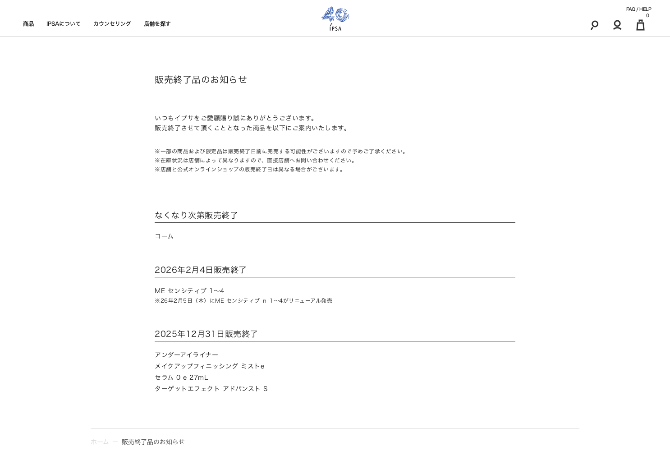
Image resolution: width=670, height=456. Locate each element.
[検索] (594, 25)
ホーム (100, 442)
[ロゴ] (335, 18)
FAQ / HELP (638, 9)
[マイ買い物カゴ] (640, 25)
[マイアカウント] (617, 25)
